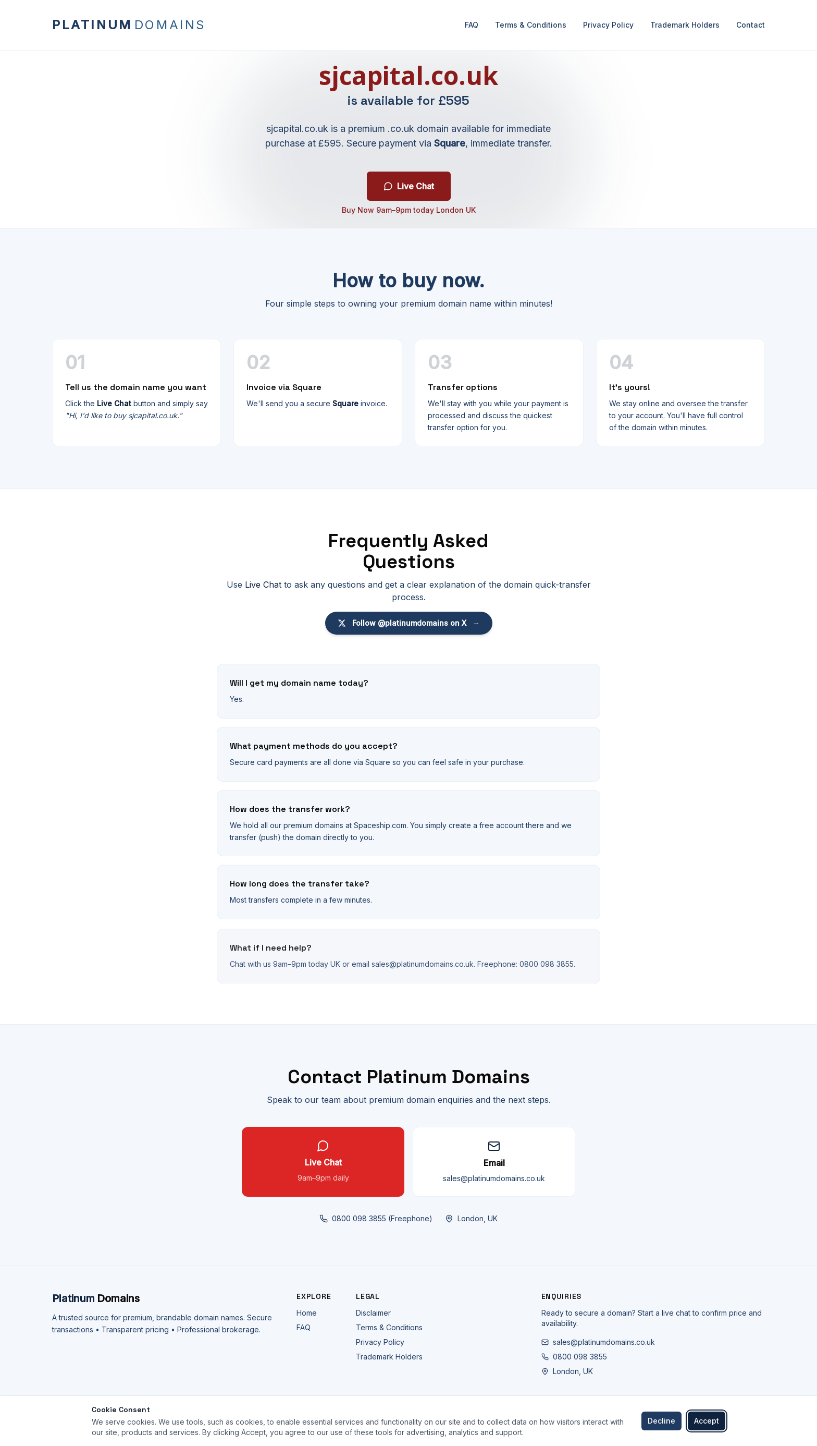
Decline (661, 1420)
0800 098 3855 (574, 1356)
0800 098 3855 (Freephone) (375, 1222)
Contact (750, 24)
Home (306, 1312)
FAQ (471, 24)
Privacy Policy (608, 24)
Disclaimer (373, 1312)
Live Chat (408, 186)
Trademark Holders (685, 24)
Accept (706, 1420)
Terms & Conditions (530, 24)
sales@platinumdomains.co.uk (598, 1342)
